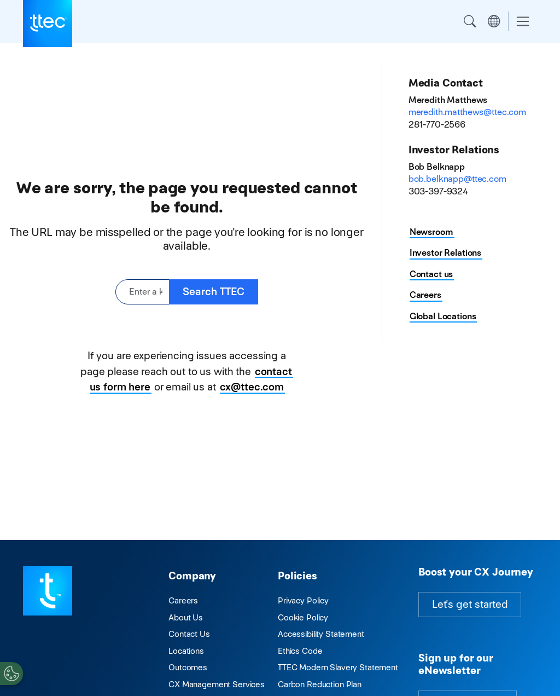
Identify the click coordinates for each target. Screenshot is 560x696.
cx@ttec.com (252, 387)
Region (494, 21)
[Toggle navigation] (523, 21)
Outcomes (187, 667)
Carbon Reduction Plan (319, 684)
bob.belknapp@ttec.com (457, 179)
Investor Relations (445, 252)
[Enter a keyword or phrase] (142, 292)
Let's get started (470, 604)
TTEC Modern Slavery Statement (338, 667)
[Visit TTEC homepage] (47, 590)
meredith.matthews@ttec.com (467, 112)
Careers (425, 295)
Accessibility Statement (321, 634)
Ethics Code (300, 651)
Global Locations (443, 316)
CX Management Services (216, 684)
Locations (186, 651)
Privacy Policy (303, 600)
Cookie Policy (303, 617)
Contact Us (189, 634)
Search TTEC (213, 291)
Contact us (431, 274)
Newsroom (431, 232)
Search (470, 21)
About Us (185, 617)
